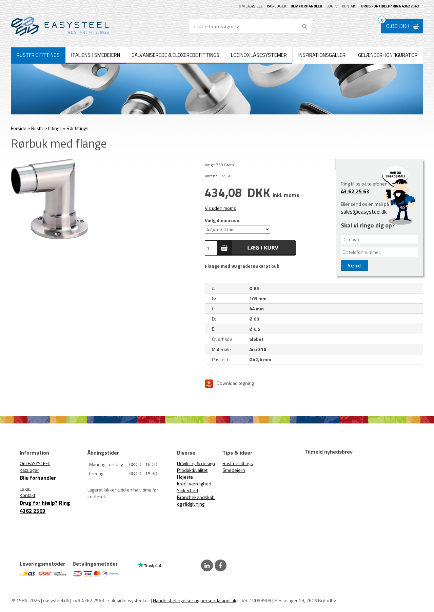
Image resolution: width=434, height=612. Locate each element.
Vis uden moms (220, 208)
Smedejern (233, 470)
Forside (18, 128)
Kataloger (276, 6)
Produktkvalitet (192, 470)
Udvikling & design (196, 463)
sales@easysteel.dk (364, 211)
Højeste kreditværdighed (194, 480)
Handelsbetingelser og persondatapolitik (194, 600)
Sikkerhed (187, 490)
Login (332, 6)
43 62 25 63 (355, 191)
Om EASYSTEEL (250, 6)
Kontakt (349, 6)
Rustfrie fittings (237, 463)
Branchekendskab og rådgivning (196, 500)
